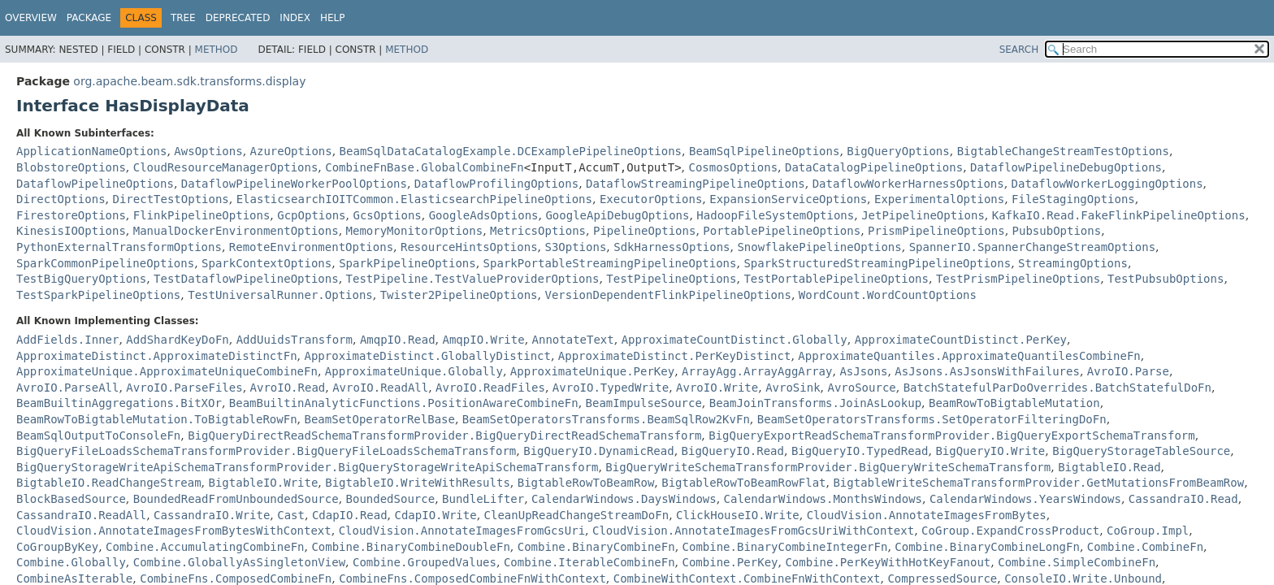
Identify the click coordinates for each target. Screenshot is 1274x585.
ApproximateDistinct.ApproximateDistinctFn (156, 355)
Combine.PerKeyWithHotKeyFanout (887, 562)
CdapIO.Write (436, 515)
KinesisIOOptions (71, 230)
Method (216, 49)
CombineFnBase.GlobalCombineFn (424, 167)
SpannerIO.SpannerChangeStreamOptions (1032, 247)
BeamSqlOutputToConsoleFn (98, 435)
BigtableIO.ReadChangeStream (109, 482)
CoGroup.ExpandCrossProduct (1010, 530)
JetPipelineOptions (923, 215)
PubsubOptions (1057, 230)
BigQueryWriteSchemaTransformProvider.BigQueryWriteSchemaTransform (828, 467)
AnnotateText (573, 339)
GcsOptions (387, 215)
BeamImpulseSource (644, 403)
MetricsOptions (538, 230)
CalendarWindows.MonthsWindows (823, 498)
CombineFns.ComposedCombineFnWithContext (472, 578)
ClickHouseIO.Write (738, 515)
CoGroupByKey (57, 546)
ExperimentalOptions (939, 199)
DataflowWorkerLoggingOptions (1107, 183)
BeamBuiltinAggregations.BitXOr (119, 403)
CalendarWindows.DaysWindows (624, 498)
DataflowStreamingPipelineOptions (695, 183)
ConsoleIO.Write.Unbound (1083, 578)
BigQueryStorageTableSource (1141, 450)
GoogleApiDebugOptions (617, 215)
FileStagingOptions (1073, 199)
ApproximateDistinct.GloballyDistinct (427, 355)
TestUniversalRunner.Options (280, 294)
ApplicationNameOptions (91, 151)
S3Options (575, 247)
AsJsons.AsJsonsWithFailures (987, 371)
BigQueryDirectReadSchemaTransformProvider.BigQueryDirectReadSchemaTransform (444, 435)
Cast (291, 515)
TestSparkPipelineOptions (98, 294)
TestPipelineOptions (671, 278)
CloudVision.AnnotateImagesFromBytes (926, 515)
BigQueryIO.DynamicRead (598, 450)
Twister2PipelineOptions (459, 294)
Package (89, 18)
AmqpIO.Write (484, 339)
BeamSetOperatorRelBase (379, 419)
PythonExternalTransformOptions (119, 247)
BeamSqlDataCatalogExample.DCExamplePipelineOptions (511, 151)
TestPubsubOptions (1165, 278)
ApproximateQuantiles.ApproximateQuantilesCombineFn (969, 355)
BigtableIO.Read (1109, 467)
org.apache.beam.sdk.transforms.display (189, 81)
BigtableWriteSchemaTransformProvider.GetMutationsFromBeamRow (1038, 482)
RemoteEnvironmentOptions (311, 247)
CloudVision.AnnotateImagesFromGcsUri (462, 530)
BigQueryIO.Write (990, 450)
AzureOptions (291, 151)
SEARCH (1019, 49)
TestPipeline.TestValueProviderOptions (473, 278)
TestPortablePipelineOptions (836, 278)
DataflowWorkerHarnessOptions (908, 183)
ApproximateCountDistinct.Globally (734, 339)
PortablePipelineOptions (781, 230)
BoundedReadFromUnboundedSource (236, 498)
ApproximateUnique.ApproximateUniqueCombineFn (167, 371)
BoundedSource (391, 498)
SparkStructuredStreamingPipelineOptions (877, 263)
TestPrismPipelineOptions (1018, 278)
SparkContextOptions (267, 263)
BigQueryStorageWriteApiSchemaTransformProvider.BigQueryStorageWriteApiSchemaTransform (307, 467)
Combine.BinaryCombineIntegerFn (785, 546)
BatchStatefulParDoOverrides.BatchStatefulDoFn (1057, 387)
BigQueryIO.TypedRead (860, 450)
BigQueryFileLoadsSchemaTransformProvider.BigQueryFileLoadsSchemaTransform (266, 450)
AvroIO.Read (288, 387)
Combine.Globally (71, 562)
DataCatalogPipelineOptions (874, 167)
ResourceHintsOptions (469, 247)
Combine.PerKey (730, 562)
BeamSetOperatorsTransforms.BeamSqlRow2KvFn (606, 419)
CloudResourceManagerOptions (225, 167)
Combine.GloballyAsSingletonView (239, 562)
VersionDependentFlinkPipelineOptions (667, 294)
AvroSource (861, 387)
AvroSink (792, 387)
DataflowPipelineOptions (95, 183)
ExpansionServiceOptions (788, 199)
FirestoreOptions (71, 215)
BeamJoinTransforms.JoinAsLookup (815, 403)
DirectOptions (61, 199)
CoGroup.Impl (1148, 530)
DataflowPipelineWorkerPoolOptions (294, 183)
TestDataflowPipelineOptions (246, 278)
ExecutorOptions (651, 199)
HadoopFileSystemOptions (775, 215)
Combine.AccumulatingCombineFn (205, 546)
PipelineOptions (644, 230)
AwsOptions (208, 151)
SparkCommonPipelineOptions (105, 263)
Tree (183, 18)
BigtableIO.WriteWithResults (417, 482)
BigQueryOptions (898, 151)
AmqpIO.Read (398, 339)
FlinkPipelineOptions (202, 215)
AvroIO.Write (717, 387)
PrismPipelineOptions (936, 230)
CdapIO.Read (350, 515)
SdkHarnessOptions (671, 247)
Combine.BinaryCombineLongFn (987, 546)
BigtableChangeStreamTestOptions (1063, 151)
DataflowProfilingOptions (496, 183)
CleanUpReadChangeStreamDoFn (577, 515)
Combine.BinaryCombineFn (596, 546)
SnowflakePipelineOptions (819, 247)
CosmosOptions (733, 167)
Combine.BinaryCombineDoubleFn (410, 546)
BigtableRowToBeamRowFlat (743, 482)
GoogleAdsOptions (484, 215)
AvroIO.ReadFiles (490, 387)
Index (295, 18)
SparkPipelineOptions (407, 263)
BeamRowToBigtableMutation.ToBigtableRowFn (156, 419)
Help (332, 18)
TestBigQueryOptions (81, 278)
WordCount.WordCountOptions (888, 294)
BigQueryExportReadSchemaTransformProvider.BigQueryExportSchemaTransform (951, 435)
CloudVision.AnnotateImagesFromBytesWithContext (174, 530)
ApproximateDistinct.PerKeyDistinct (674, 355)
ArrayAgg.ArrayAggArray (757, 371)
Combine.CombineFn (1145, 546)
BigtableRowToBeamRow (586, 482)
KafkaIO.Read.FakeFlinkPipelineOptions (1119, 215)
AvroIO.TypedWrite (610, 387)
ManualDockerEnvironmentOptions (236, 230)
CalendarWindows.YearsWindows (1025, 498)
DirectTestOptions (170, 199)
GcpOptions (311, 215)
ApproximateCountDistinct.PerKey (961, 339)
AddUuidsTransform (294, 339)
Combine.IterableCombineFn (589, 562)
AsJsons (863, 371)
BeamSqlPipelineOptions (764, 151)
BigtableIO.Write (263, 482)
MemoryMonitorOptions (414, 230)
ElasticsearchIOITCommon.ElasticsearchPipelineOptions (414, 199)
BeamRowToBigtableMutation (1014, 403)
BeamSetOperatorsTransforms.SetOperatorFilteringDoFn (932, 419)
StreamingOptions (1073, 263)
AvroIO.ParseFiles (184, 387)
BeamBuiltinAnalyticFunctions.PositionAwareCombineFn (403, 403)
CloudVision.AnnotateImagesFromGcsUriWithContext (753, 530)
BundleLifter (483, 498)
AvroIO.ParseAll (67, 387)
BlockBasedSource (71, 498)
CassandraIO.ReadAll (81, 515)
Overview (31, 18)
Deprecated (238, 18)
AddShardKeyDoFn (177, 339)
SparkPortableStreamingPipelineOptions (610, 263)
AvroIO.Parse (1128, 371)
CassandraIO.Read (1183, 498)
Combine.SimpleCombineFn (1076, 562)
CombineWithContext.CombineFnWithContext (747, 578)
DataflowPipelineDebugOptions (1066, 167)
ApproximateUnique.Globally (414, 371)
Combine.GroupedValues (424, 562)
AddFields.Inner (67, 339)
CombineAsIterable (74, 578)
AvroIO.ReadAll (380, 387)
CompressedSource (942, 578)
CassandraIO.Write (212, 515)
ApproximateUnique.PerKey (592, 371)
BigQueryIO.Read (733, 450)
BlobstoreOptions (71, 167)
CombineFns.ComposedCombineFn (236, 578)
